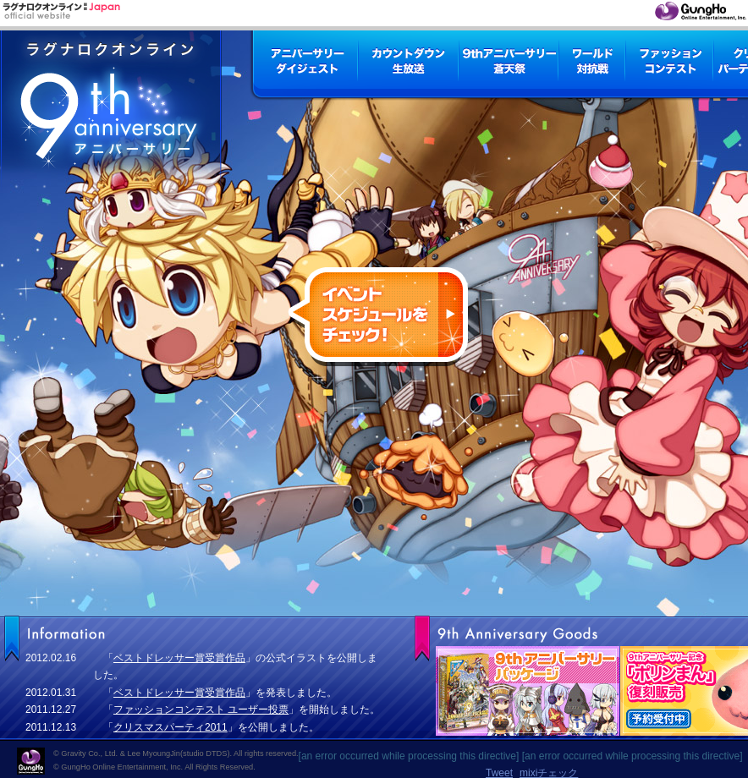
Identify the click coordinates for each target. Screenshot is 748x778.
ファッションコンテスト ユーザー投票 (201, 709)
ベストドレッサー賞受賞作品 (179, 658)
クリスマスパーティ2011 (170, 727)
